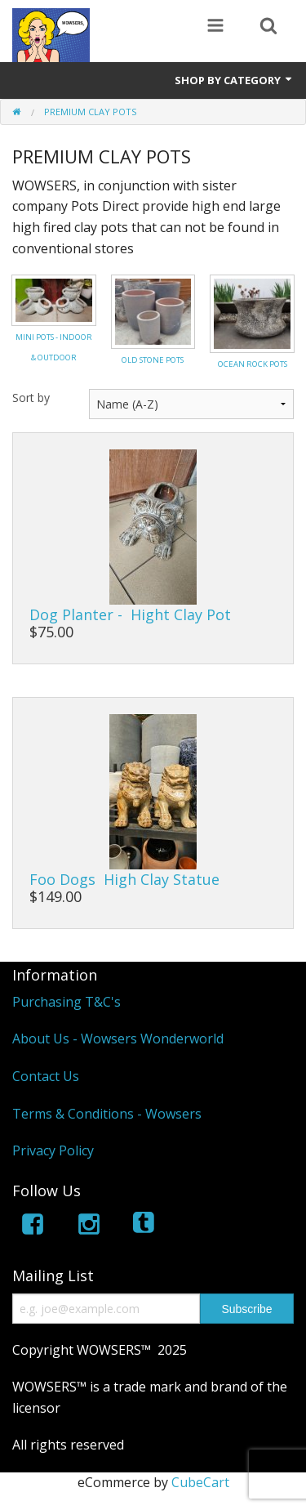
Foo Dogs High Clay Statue (124, 879)
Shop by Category (234, 80)
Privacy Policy (53, 1150)
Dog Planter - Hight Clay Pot (130, 614)
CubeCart (200, 1482)
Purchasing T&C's (66, 1002)
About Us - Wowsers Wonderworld (118, 1039)
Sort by (31, 397)
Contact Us (45, 1076)
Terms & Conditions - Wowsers (107, 1114)
